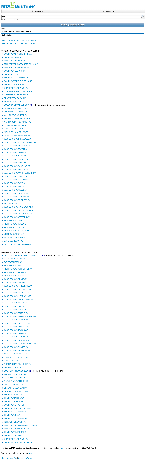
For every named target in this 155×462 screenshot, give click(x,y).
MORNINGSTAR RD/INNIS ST (16, 125)
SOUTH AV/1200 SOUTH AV (15, 418)
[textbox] (62, 16)
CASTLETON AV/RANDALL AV (16, 197)
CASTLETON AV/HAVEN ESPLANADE (19, 210)
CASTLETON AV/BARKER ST (16, 327)
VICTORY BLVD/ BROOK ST (15, 227)
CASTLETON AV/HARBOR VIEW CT (19, 286)
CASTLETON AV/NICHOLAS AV (17, 350)
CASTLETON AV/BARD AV (15, 186)
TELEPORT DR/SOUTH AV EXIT (17, 67)
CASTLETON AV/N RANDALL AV (17, 296)
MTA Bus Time (18, 5)
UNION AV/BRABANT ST (14, 384)
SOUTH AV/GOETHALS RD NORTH (18, 81)
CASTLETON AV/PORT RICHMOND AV (20, 142)
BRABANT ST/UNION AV (14, 101)
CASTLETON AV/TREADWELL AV (18, 139)
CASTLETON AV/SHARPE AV (16, 347)
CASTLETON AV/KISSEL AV (15, 190)
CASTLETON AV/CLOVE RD (15, 152)
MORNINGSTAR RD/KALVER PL (17, 122)
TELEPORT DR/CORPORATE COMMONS (21, 64)
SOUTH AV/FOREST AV (13, 401)
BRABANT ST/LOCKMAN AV (15, 98)
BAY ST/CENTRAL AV (13, 262)
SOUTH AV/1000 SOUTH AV (15, 412)
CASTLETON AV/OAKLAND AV (16, 180)
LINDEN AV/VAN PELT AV (14, 378)
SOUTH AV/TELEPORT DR (15, 71)
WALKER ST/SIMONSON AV (15, 115)
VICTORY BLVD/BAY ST (14, 234)
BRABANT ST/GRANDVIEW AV (17, 391)
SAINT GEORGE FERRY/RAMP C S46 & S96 (22, 255)
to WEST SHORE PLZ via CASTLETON (18, 44)
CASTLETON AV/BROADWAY (16, 169)
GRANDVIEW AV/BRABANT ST (17, 95)
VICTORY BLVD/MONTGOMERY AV (18, 269)
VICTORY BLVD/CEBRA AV (15, 220)
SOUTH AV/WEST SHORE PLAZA (18, 54)
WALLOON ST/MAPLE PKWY (16, 105)
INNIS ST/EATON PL (12, 361)
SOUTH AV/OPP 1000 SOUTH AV (17, 78)
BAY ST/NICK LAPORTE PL (15, 259)
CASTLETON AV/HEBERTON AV (17, 146)
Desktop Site (12, 458)
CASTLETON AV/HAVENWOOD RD (18, 207)
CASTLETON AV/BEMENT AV (16, 176)
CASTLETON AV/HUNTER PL (16, 193)
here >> (32, 453)
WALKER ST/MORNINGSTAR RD (17, 118)
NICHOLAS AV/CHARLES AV (16, 132)
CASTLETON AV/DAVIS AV (15, 183)
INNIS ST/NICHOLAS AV (14, 129)
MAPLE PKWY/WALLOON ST (16, 381)
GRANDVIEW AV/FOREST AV (16, 88)
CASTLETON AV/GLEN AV (14, 282)
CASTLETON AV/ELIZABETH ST (17, 159)
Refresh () (73, 25)
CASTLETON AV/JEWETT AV (16, 149)
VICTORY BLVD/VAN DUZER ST (17, 231)
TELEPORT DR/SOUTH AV (15, 61)
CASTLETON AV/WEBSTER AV (17, 217)
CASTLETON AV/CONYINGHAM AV (18, 299)
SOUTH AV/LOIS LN (12, 74)
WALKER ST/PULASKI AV (14, 367)
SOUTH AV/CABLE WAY (14, 398)
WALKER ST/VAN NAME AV (15, 112)
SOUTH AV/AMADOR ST (14, 84)
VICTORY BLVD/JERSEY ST (15, 224)
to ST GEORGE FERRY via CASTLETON (19, 41)
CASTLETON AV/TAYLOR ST (16, 156)
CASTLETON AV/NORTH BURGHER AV (20, 173)
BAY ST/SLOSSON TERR (14, 237)
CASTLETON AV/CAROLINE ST (17, 166)
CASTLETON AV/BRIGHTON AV (17, 200)
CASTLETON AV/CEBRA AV (15, 279)
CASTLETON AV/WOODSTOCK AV (18, 214)
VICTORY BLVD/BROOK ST (15, 272)
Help (3, 458)
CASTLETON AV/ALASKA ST (16, 163)
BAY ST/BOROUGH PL (13, 241)
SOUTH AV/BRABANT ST (14, 395)
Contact (21, 458)
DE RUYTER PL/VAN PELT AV (16, 108)
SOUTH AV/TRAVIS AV (13, 57)
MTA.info (29, 458)
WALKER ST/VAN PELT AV (15, 374)
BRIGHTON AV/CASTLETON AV (17, 203)
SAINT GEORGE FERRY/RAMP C (18, 244)
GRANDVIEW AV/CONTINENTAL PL (18, 91)
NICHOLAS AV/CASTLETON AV (17, 135)
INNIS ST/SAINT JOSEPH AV (16, 357)
